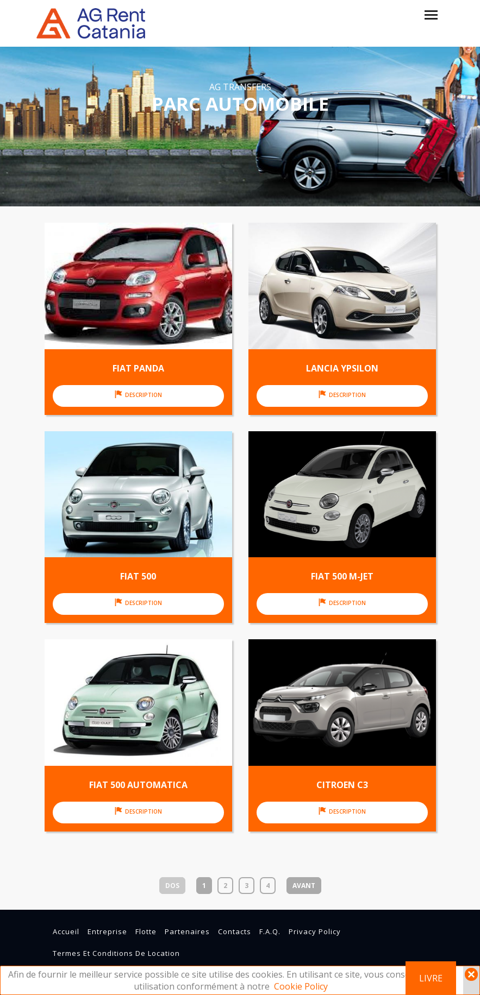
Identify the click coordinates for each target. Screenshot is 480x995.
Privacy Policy (315, 931)
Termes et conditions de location (116, 953)
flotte (146, 931)
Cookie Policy (301, 986)
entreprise (107, 931)
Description (138, 395)
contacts (234, 931)
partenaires (187, 931)
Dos (172, 885)
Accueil (66, 931)
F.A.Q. (269, 931)
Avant (303, 885)
